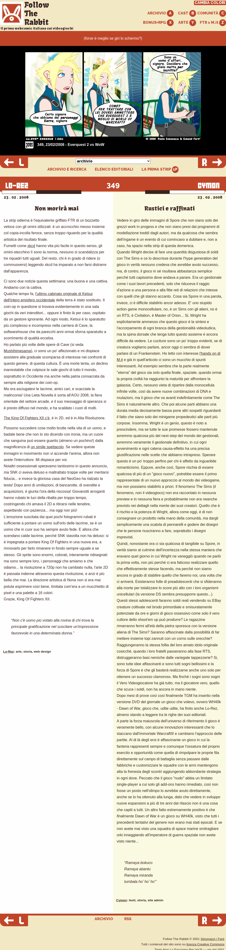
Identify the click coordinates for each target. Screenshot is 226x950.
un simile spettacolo (47, 447)
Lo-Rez (8, 651)
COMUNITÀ (211, 13)
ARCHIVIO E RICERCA (66, 169)
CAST (187, 13)
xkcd (31, 246)
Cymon (121, 900)
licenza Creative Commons (205, 944)
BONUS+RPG (158, 22)
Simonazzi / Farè (212, 939)
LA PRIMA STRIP (160, 169)
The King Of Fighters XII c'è (27, 418)
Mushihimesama (17, 351)
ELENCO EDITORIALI (114, 169)
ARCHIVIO (160, 13)
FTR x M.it (213, 22)
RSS (127, 919)
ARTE (187, 22)
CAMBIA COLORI (210, 3)
